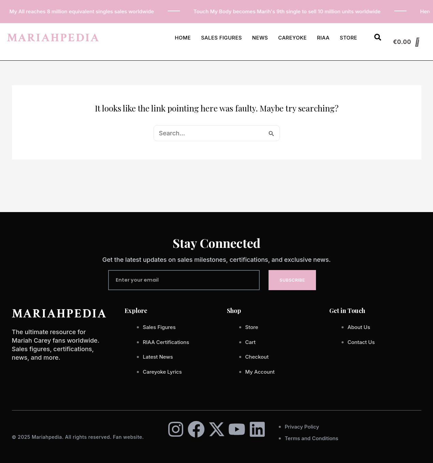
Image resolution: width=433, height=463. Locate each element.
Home (183, 37)
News (260, 37)
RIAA (323, 37)
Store (348, 37)
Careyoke (292, 37)
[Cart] (406, 42)
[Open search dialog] (378, 38)
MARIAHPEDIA (53, 37)
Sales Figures (221, 37)
